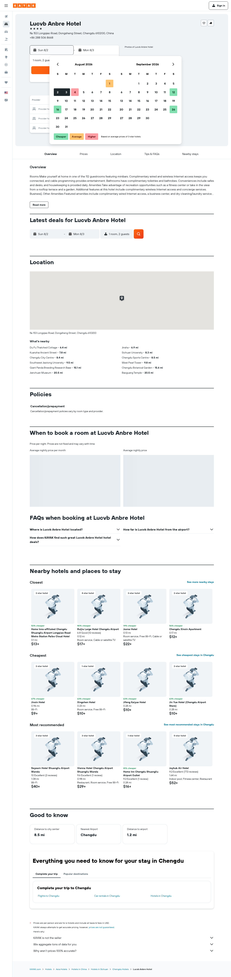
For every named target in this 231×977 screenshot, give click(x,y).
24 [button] (66, 118)
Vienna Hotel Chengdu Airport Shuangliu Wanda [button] (95, 769)
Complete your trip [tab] (47, 874)
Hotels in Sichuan (99, 969)
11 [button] (75, 101)
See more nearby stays (200, 582)
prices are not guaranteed (101, 927)
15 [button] (109, 101)
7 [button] (101, 92)
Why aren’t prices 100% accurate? (123, 951)
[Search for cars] (6, 31)
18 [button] (75, 109)
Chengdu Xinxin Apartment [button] (185, 629)
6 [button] (92, 92)
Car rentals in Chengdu (107, 895)
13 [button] (92, 101)
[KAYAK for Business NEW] (6, 72)
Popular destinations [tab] (76, 874)
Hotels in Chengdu (161, 895)
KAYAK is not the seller (123, 938)
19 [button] (83, 109)
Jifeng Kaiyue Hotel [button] (134, 702)
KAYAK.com (35, 969)
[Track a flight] (6, 64)
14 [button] (101, 101)
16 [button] (57, 109)
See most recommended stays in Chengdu (189, 724)
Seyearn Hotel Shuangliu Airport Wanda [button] (50, 769)
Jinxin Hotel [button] (38, 702)
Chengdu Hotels (120, 969)
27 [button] (92, 118)
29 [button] (109, 118)
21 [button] (101, 109)
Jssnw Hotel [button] (130, 629)
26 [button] (83, 118)
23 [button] (57, 118)
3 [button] (66, 92)
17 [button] (66, 109)
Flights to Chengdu (48, 895)
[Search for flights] (6, 16)
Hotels (48, 969)
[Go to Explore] (6, 57)
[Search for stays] (6, 24)
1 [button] (109, 83)
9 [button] (57, 101)
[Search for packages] (6, 39)
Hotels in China (79, 969)
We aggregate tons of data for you (123, 944)
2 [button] (57, 92)
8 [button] (109, 92)
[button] (6, 6)
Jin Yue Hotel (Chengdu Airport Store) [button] (187, 704)
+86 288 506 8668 (41, 37)
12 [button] (83, 101)
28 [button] (101, 118)
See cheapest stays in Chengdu (195, 655)
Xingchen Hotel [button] (86, 702)
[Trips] (6, 82)
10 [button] (66, 101)
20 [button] (92, 109)
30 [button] (57, 126)
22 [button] (109, 109)
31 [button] (66, 126)
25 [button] (75, 118)
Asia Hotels (61, 969)
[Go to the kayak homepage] (24, 5)
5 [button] (83, 92)
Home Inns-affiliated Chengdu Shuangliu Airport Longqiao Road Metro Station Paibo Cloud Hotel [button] (51, 633)
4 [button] (75, 92)
